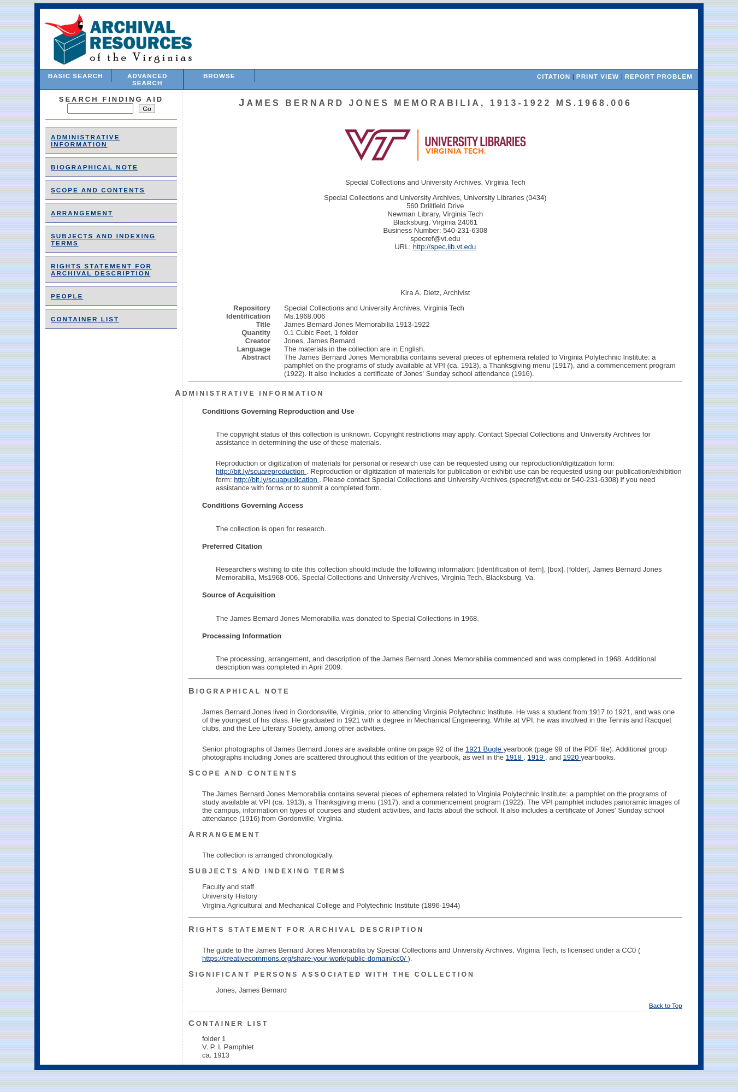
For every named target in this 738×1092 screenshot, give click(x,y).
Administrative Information (85, 140)
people (67, 296)
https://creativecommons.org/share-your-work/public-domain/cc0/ (305, 958)
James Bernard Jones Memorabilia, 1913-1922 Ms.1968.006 (435, 103)
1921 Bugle (484, 749)
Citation (553, 76)
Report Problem (659, 76)
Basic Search (75, 75)
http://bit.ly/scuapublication (276, 479)
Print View (597, 76)
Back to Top (665, 1005)
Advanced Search (147, 79)
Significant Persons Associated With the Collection (331, 974)
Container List (85, 318)
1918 (515, 757)
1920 (572, 757)
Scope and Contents (98, 189)
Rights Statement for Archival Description (101, 269)
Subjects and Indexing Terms (267, 871)
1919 (537, 757)
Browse (219, 75)
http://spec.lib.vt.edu (444, 247)
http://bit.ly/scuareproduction (261, 471)
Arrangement (82, 212)
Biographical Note (94, 167)
